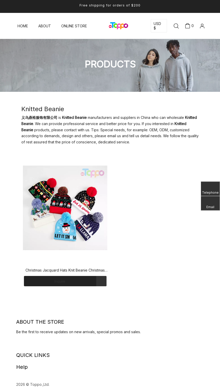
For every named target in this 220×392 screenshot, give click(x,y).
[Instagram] (37, 345)
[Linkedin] (17, 345)
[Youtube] (32, 345)
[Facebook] (22, 345)
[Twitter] (27, 345)
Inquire (44, 281)
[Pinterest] (42, 345)
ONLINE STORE (74, 26)
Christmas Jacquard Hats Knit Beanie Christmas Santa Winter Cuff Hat (65, 270)
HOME (22, 26)
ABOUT (44, 26)
